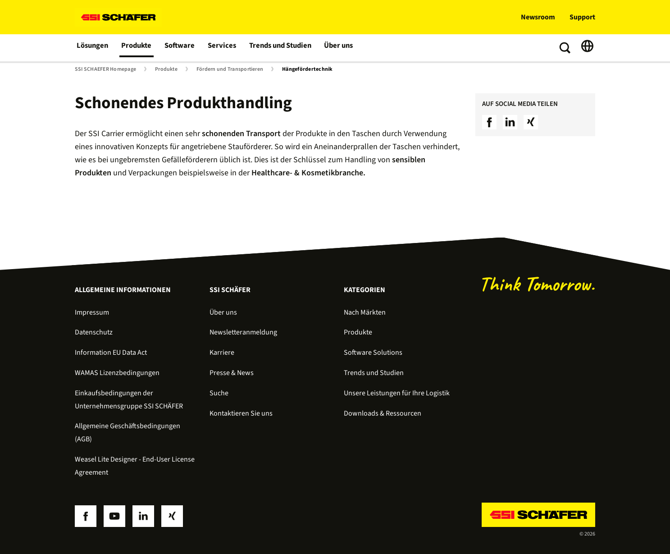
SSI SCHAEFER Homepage (105, 69)
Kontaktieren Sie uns (241, 413)
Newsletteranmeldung (243, 332)
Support (582, 17)
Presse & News (232, 373)
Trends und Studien (279, 48)
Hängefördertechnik (307, 69)
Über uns (338, 48)
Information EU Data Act (111, 352)
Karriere (222, 352)
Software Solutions (373, 352)
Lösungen (92, 48)
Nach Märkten (365, 312)
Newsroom (538, 17)
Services (222, 48)
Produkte (137, 48)
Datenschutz (94, 332)
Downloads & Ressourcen (382, 413)
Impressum (92, 312)
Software (180, 48)
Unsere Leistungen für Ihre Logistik (397, 393)
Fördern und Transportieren (229, 69)
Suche (219, 393)
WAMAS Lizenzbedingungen (117, 373)
